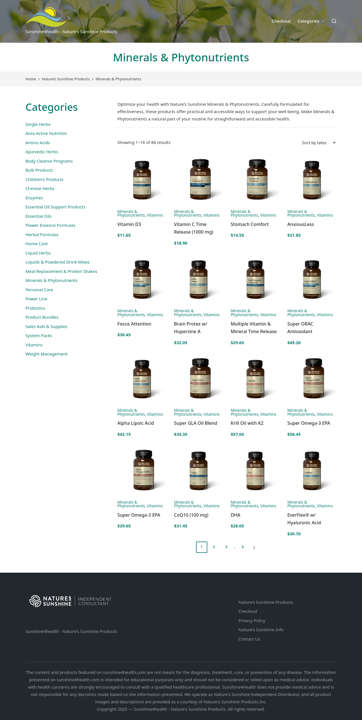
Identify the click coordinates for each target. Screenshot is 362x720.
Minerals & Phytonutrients (131, 213)
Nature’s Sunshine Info (260, 629)
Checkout (247, 611)
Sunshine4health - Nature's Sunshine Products (71, 631)
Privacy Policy (251, 620)
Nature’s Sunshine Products (265, 602)
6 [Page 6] (243, 546)
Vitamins (155, 215)
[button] (255, 547)
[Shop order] (319, 142)
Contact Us (249, 639)
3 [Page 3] (226, 546)
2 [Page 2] (214, 546)
